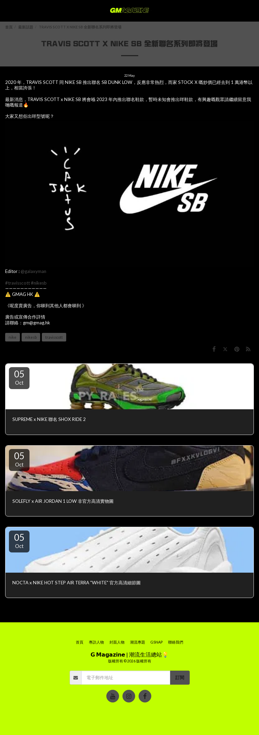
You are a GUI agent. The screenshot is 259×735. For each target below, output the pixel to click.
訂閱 (179, 677)
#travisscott (17, 283)
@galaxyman (33, 271)
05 (19, 377)
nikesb (31, 337)
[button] (7, 10)
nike (12, 337)
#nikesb (39, 283)
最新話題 (25, 27)
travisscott (54, 337)
